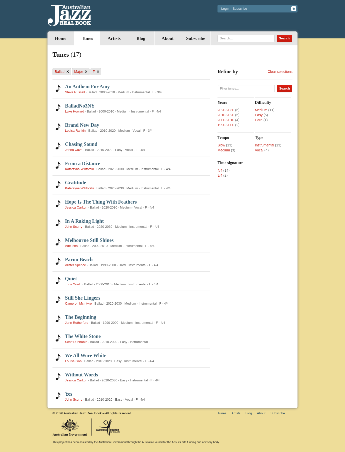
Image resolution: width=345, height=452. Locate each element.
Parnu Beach (79, 259)
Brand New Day (82, 125)
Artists (114, 38)
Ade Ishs (71, 246)
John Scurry (73, 226)
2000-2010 (226, 120)
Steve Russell (75, 92)
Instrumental (264, 145)
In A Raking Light (84, 221)
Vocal (259, 150)
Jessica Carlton (76, 207)
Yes (68, 394)
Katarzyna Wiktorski (79, 169)
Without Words (81, 374)
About (168, 38)
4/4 (220, 170)
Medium (261, 110)
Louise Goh (73, 361)
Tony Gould (73, 284)
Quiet (71, 278)
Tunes (87, 38)
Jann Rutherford (76, 323)
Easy (258, 115)
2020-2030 (226, 110)
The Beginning (80, 317)
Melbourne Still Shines (89, 240)
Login (225, 8)
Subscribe (239, 8)
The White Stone (83, 336)
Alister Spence (75, 265)
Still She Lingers (82, 298)
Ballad (62, 71)
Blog (140, 38)
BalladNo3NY (80, 106)
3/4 (220, 175)
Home (60, 38)
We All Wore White (85, 355)
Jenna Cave (73, 150)
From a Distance (82, 163)
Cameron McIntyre (78, 303)
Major (81, 71)
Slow (221, 145)
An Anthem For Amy (87, 86)
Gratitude (75, 182)
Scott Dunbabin (76, 342)
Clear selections (280, 72)
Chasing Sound (81, 144)
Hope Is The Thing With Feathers (101, 202)
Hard (258, 120)
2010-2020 (226, 115)
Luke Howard (74, 111)
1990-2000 (226, 125)
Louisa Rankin (75, 130)
